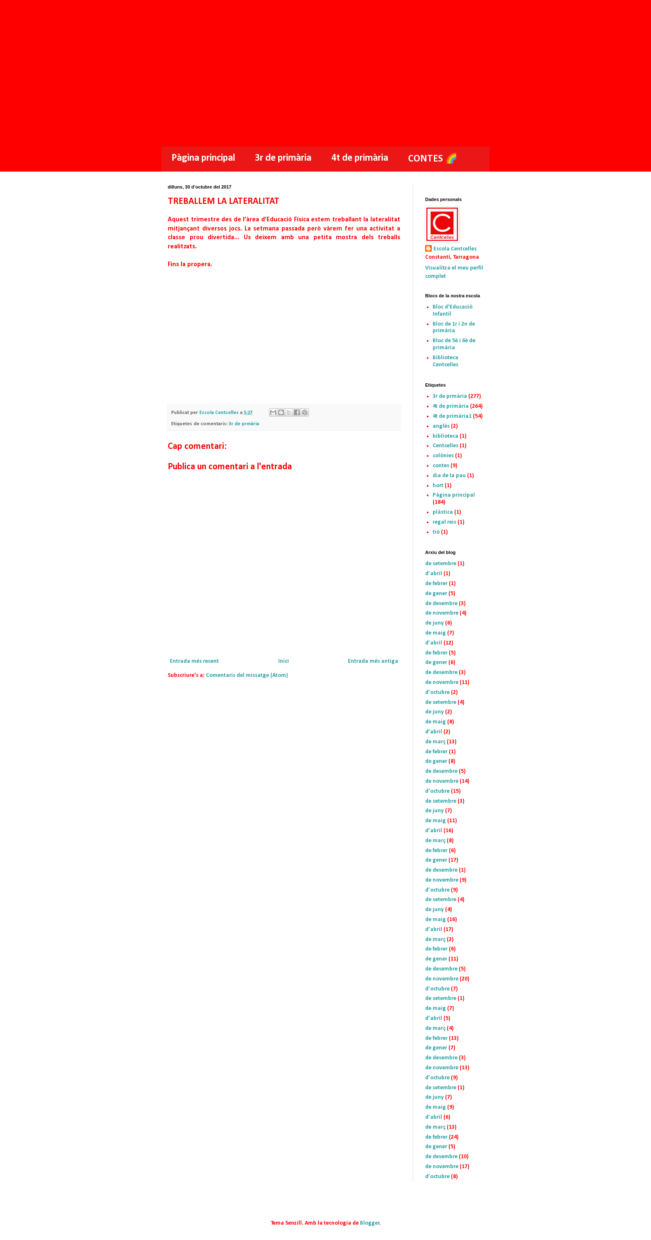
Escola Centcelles (455, 249)
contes (441, 466)
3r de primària (283, 158)
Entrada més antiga (373, 661)
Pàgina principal (203, 158)
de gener (436, 594)
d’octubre (437, 692)
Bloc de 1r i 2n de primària (454, 327)
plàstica (443, 512)
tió (436, 532)
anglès (441, 426)
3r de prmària (244, 424)
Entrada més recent (194, 661)
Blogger (369, 1223)
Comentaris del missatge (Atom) (247, 675)
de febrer (436, 584)
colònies (443, 456)
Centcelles (445, 446)
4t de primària (359, 158)
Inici (283, 661)
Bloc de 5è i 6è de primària (454, 344)
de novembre (441, 613)
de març (435, 742)
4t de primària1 (452, 416)
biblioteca (445, 436)
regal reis (444, 522)
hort (438, 486)
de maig (435, 633)
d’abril (433, 574)
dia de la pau (449, 476)
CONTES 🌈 (433, 159)
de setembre (440, 564)
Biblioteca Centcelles (445, 361)
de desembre (441, 603)
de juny (434, 623)
